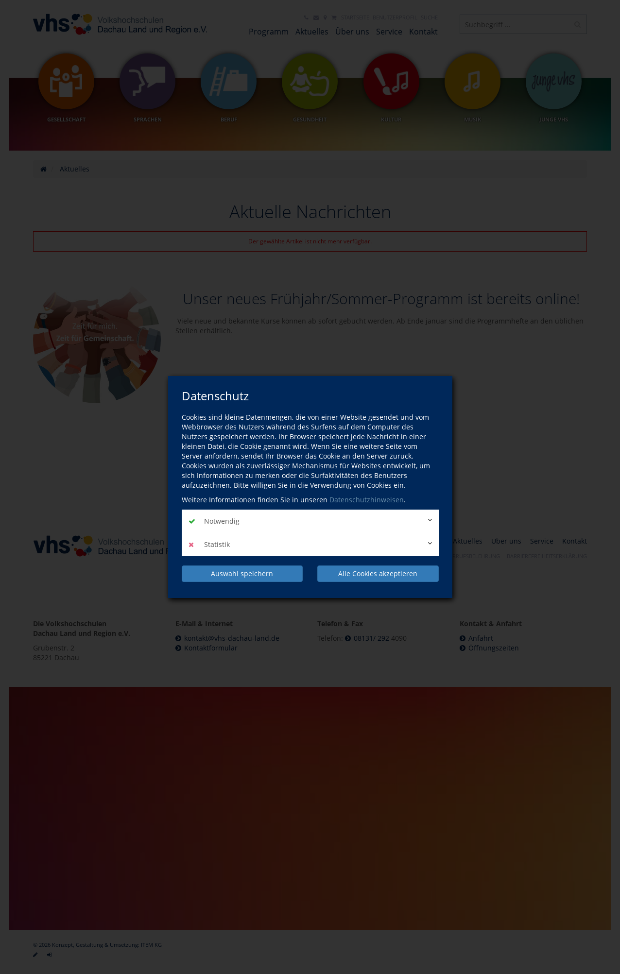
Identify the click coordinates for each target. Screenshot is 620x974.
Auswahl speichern (242, 573)
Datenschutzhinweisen (366, 499)
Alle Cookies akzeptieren (377, 573)
